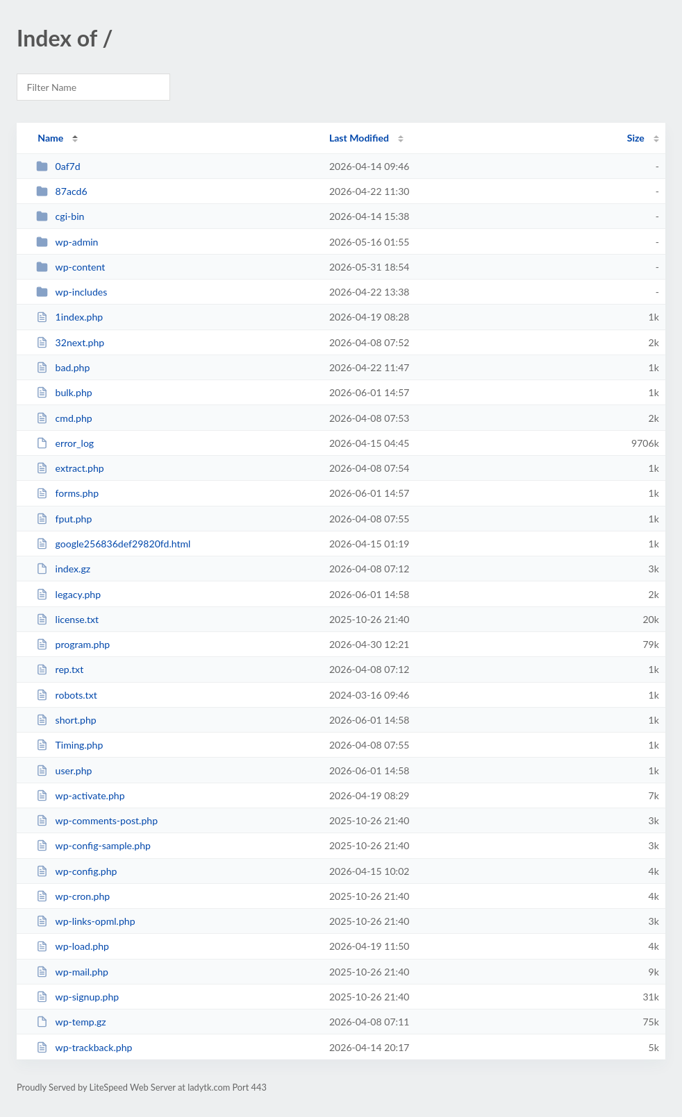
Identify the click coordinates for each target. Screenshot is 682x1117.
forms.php (67, 493)
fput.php (64, 519)
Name (50, 138)
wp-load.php (72, 946)
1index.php (69, 317)
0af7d (58, 166)
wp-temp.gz (71, 1022)
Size (635, 138)
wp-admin (67, 242)
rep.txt (59, 669)
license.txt (67, 619)
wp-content (70, 267)
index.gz (63, 568)
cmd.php (64, 418)
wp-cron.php (73, 896)
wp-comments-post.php (97, 820)
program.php (73, 644)
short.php (66, 720)
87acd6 (61, 191)
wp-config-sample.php (93, 845)
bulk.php (64, 392)
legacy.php (68, 594)
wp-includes (71, 292)
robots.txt (66, 695)
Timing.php (69, 745)
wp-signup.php (77, 997)
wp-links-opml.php (85, 921)
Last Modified (359, 138)
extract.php (70, 468)
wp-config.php (76, 871)
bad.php (63, 367)
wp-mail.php (72, 972)
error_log (65, 443)
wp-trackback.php (84, 1047)
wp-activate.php (80, 795)
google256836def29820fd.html (113, 543)
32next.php (70, 342)
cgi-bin (60, 216)
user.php (64, 770)
